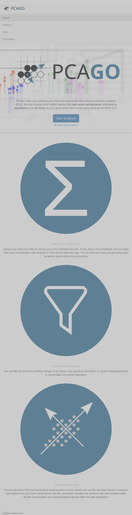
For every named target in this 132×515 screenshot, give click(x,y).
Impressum (9, 39)
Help (5, 32)
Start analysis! (66, 118)
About (6, 17)
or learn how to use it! (66, 125)
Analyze (7, 24)
